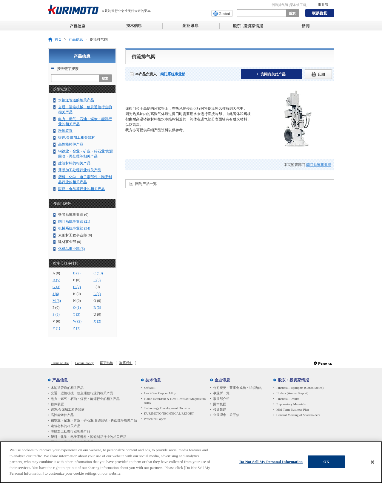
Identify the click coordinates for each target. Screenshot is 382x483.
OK (326, 463)
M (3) (57, 301)
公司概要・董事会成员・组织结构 (237, 387)
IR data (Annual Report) (292, 393)
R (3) (97, 307)
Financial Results (287, 399)
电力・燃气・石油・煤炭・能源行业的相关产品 (85, 121)
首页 (58, 40)
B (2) (77, 273)
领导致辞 (219, 409)
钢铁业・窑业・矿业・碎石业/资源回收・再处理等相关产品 (85, 153)
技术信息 (153, 380)
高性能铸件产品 (70, 144)
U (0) (97, 314)
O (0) (97, 301)
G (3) (56, 287)
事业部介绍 (221, 399)
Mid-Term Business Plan (292, 409)
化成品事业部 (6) (71, 249)
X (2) (97, 321)
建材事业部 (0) (69, 242)
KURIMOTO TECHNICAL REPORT (169, 413)
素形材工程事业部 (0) (75, 235)
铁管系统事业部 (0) (73, 215)
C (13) (98, 273)
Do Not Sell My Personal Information (271, 463)
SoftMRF (150, 387)
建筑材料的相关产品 (74, 163)
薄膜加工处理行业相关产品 (79, 170)
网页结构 (106, 363)
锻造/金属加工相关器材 (76, 137)
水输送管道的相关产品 (76, 100)
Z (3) (76, 328)
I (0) (96, 287)
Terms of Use (60, 363)
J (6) (56, 294)
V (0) (56, 321)
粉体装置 (65, 131)
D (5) (56, 280)
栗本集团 (219, 404)
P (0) (56, 307)
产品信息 (76, 40)
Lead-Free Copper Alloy (160, 393)
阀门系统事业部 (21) (74, 221)
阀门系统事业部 (172, 74)
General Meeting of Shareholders (298, 415)
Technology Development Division (167, 408)
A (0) (56, 273)
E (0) (76, 280)
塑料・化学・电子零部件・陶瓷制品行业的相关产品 (85, 179)
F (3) (97, 280)
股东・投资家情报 (293, 380)
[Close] (372, 463)
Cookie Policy (84, 363)
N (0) (77, 301)
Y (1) (56, 328)
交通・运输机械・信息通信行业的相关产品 (85, 109)
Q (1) (77, 307)
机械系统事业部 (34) (74, 228)
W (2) (77, 321)
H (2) (77, 287)
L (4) (97, 294)
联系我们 (126, 363)
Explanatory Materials (291, 404)
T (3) (76, 314)
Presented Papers (155, 419)
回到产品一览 (146, 184)
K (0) (77, 294)
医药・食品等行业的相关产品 (81, 189)
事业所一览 (221, 393)
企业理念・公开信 (226, 415)
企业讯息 (222, 380)
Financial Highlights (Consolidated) (300, 387)
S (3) (56, 314)
